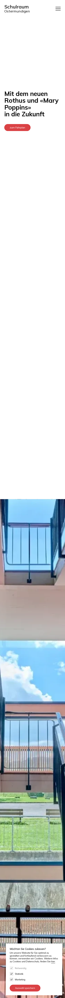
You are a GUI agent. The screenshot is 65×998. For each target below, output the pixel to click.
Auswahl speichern (25, 988)
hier (53, 961)
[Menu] (58, 8)
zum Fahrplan (17, 127)
